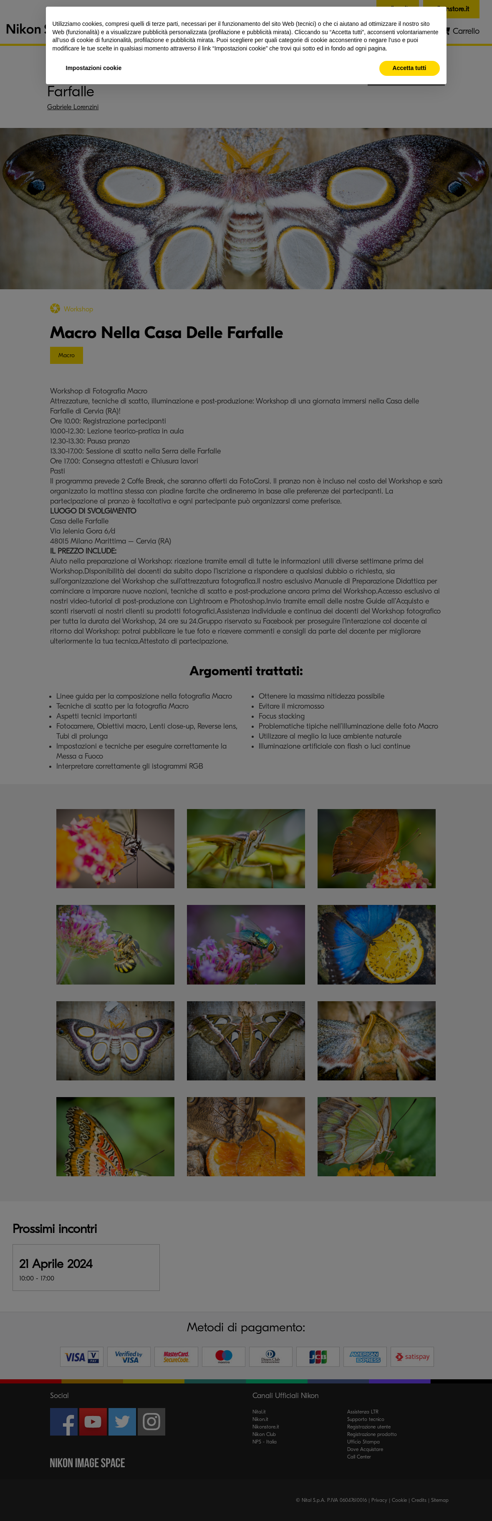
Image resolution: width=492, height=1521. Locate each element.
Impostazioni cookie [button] (94, 68)
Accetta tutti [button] (409, 68)
